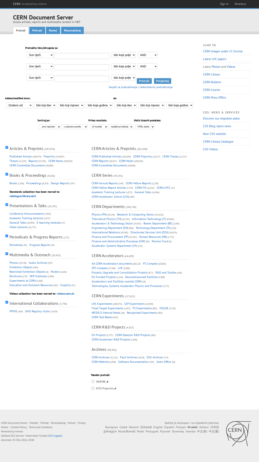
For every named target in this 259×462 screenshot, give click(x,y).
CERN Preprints (142, 156)
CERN (30, 4)
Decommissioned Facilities (141, 277)
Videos (231, 67)
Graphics (65, 285)
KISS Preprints (105, 388)
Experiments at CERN (23, 280)
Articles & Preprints (26, 148)
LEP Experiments (134, 304)
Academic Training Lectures (26, 218)
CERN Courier (211, 90)
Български (111, 427)
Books (13, 183)
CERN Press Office (214, 97)
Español (169, 427)
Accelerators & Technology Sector (112, 223)
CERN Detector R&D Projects (132, 335)
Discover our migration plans (221, 118)
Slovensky (178, 431)
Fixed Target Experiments (107, 308)
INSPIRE (101, 381)
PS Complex (150, 263)
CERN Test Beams (102, 317)
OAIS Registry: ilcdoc (37, 311)
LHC (120, 268)
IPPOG (13, 311)
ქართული (110, 431)
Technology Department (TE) (153, 228)
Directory (240, 4)
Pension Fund (160, 241)
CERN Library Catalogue (218, 141)
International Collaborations (34, 303)
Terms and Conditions (40, 427)
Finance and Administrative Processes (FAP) (118, 241)
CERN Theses (170, 156)
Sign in (224, 4)
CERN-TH (140, 188)
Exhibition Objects (21, 267)
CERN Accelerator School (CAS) (110, 196)
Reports (33, 161)
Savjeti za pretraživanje (123, 87)
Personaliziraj (72, 30)
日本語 (214, 427)
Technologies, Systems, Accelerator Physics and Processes (127, 286)
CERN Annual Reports (105, 183)
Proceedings (33, 183)
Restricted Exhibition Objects (28, 272)
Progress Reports (39, 245)
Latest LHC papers (214, 59)
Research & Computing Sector (135, 214)
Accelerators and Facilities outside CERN (116, 281)
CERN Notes (55, 161)
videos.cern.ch (65, 293)
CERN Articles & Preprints (114, 148)
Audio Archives (38, 263)
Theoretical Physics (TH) (106, 219)
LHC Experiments (102, 304)
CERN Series (102, 175)
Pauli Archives (128, 357)
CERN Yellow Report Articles (109, 188)
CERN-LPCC (164, 188)
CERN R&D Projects (108, 327)
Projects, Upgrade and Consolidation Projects (120, 272)
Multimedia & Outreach (30, 254)
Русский (165, 431)
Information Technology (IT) (149, 219)
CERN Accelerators (107, 255)
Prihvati (37, 30)
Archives (99, 349)
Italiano (204, 427)
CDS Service (17, 435)
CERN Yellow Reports (138, 183)
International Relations (106, 232)
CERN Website (100, 362)
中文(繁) (214, 431)
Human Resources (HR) (153, 237)
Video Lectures (19, 227)
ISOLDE (164, 308)
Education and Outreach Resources (31, 285)
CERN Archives (100, 357)
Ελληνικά (146, 427)
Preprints (49, 156)
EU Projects (99, 335)
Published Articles (21, 156)
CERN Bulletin (212, 82)
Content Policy (19, 427)
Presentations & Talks (28, 205)
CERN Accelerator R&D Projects (111, 339)
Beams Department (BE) (157, 223)
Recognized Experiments (142, 312)
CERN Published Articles (106, 156)
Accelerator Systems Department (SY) (114, 246)
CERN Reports (100, 161)
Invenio (19, 431)
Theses (14, 161)
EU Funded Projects (104, 277)
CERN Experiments (108, 295)
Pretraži (20, 30)
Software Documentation (133, 362)
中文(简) (202, 431)
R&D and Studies (165, 272)
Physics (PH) (99, 214)
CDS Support (55, 435)
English (158, 427)
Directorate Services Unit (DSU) (150, 232)
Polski (140, 431)
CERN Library (211, 74)
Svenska (190, 431)
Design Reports (60, 183)
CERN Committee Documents (27, 165)
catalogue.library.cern (23, 196)
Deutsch (134, 427)
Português (152, 431)
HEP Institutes (38, 276)
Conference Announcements (27, 213)
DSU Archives (155, 357)
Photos (216, 67)
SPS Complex (100, 268)
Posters (55, 272)
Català (123, 427)
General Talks (18, 222)
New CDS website (214, 134)
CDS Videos (210, 149)
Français (181, 427)
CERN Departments (108, 206)
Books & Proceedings (28, 175)
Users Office (163, 362)
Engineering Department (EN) (110, 228)
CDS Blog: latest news (217, 126)
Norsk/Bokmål (126, 431)
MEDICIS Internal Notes (106, 312)
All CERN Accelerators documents (112, 263)
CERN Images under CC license (223, 51)
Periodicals (16, 245)
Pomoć (53, 30)
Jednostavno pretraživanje (156, 87)
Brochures (16, 276)
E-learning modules (49, 222)
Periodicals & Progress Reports (36, 237)
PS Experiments (142, 308)
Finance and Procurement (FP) (110, 237)
